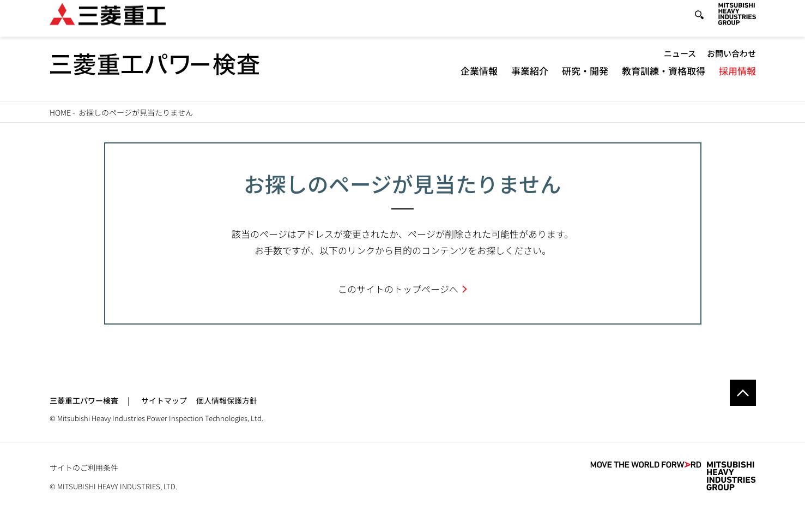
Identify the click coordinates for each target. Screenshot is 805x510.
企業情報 (479, 79)
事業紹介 (529, 79)
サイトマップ (164, 400)
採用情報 (737, 79)
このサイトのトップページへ (398, 289)
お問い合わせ (731, 62)
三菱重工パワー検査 (84, 400)
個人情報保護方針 (226, 400)
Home (60, 112)
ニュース (680, 62)
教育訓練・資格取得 (663, 79)
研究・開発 (585, 79)
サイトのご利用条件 (84, 467)
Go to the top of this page (743, 393)
